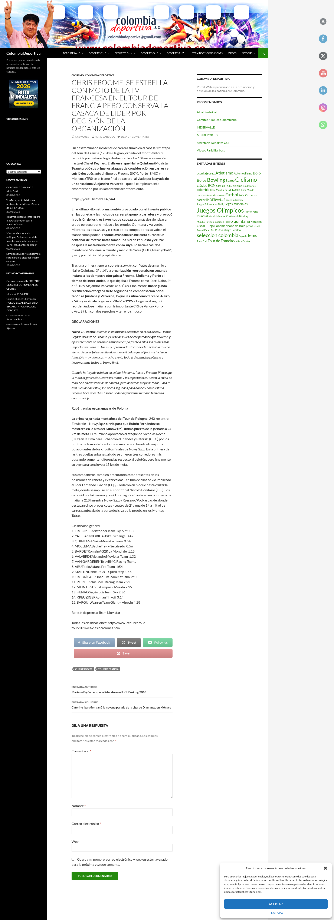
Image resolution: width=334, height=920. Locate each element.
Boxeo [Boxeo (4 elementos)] (230, 180)
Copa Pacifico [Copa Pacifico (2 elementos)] (204, 195)
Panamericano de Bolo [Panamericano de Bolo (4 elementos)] (229, 226)
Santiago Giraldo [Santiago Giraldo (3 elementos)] (230, 230)
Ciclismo (78, 75)
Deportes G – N (123, 53)
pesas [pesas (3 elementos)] (249, 226)
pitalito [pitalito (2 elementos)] (257, 226)
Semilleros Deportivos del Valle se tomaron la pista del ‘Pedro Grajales (23, 257)
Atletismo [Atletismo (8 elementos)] (224, 172)
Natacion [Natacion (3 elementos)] (256, 221)
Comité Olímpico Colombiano (217, 119)
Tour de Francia (108, 669)
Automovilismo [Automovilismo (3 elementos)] (243, 173)
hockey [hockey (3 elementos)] (201, 199)
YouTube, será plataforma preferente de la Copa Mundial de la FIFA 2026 (23, 204)
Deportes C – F (97, 53)
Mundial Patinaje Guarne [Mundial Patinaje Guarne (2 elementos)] (210, 221)
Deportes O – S (149, 53)
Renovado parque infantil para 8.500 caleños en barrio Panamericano (23, 220)
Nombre (79, 806)
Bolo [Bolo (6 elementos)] (257, 173)
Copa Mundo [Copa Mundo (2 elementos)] (247, 190)
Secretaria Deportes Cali (213, 142)
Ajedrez (24, 293)
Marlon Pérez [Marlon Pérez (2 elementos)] (251, 211)
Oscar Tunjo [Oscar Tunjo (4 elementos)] (205, 226)
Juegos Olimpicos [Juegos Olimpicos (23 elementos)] (220, 210)
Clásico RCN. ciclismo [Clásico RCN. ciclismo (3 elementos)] (229, 185)
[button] (325, 868)
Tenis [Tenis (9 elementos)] (252, 235)
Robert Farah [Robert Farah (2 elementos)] (203, 230)
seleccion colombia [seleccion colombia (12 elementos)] (217, 235)
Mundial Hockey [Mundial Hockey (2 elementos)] (239, 216)
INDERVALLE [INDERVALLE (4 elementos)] (215, 199)
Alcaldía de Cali (207, 112)
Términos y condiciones (207, 53)
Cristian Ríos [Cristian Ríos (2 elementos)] (218, 195)
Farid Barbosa (105, 136)
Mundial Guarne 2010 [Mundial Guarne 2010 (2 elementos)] (220, 216)
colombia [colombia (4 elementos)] (203, 189)
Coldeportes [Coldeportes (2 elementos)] (249, 185)
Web (75, 841)
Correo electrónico (86, 823)
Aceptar (276, 904)
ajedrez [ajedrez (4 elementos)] (209, 173)
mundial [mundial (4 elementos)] (202, 216)
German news (14, 281)
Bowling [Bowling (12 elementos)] (216, 180)
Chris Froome (83, 669)
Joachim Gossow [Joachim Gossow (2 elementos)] (234, 200)
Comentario (81, 751)
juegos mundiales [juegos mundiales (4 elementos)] (236, 204)
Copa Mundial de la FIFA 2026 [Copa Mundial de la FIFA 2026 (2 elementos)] (225, 190)
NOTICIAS (277, 912)
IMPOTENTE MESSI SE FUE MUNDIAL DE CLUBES (23, 284)
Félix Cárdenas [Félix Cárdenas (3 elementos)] (248, 195)
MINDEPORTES (207, 135)
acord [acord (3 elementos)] (200, 173)
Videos (232, 53)
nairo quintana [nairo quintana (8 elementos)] (236, 221)
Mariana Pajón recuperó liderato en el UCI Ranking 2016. (122, 689)
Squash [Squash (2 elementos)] (242, 236)
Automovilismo (14, 319)
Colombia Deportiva (23, 53)
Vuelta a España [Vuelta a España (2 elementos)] (241, 241)
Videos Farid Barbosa (211, 150)
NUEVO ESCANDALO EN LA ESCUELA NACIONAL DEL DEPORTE (22, 306)
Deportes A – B (71, 53)
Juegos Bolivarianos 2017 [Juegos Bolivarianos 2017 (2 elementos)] (210, 204)
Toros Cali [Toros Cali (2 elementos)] (202, 241)
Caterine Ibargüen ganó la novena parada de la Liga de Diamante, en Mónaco (122, 704)
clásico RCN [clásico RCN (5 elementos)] (206, 185)
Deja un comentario (135, 136)
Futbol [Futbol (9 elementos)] (231, 194)
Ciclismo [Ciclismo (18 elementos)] (246, 179)
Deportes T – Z (175, 53)
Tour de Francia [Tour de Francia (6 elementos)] (220, 240)
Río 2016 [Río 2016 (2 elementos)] (215, 230)
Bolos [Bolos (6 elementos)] (201, 180)
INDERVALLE (206, 127)
